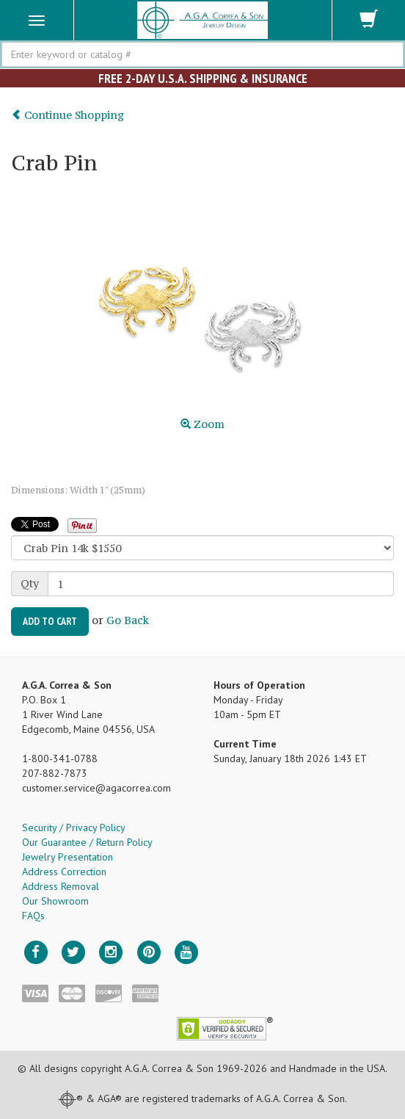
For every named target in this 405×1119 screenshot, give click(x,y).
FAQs (33, 915)
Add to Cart (50, 621)
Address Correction (64, 871)
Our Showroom (55, 901)
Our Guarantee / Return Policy (87, 842)
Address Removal (60, 886)
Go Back (127, 620)
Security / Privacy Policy (73, 827)
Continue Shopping (67, 115)
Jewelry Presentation (67, 856)
